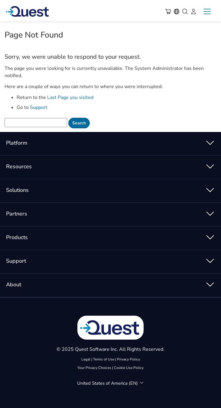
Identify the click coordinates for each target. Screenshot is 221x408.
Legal (85, 359)
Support (38, 107)
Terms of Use (103, 359)
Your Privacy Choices (94, 367)
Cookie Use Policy (129, 367)
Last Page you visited (70, 97)
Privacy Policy (128, 359)
